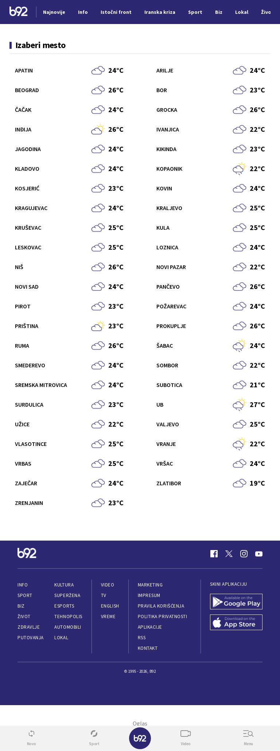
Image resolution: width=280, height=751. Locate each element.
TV (103, 595)
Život (24, 616)
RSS (142, 638)
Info (23, 585)
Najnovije (54, 12)
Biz (21, 606)
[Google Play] (236, 602)
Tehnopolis (68, 616)
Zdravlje (29, 627)
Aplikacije (150, 627)
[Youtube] (258, 553)
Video (107, 585)
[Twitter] (229, 553)
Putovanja (31, 638)
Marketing (150, 585)
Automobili (67, 627)
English (110, 606)
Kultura (64, 585)
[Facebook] (214, 553)
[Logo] (18, 12)
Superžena (67, 595)
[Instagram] (244, 553)
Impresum (149, 595)
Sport (25, 595)
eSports (64, 606)
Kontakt (148, 648)
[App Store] (236, 623)
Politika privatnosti (162, 616)
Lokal (61, 638)
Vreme (108, 616)
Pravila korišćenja (161, 606)
